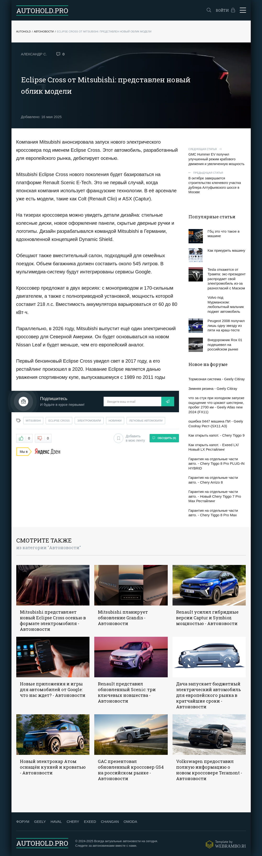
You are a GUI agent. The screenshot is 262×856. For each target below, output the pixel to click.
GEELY (40, 821)
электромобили (89, 420)
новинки (115, 420)
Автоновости (44, 31)
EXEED (90, 821)
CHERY (73, 821)
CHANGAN (110, 821)
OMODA (130, 821)
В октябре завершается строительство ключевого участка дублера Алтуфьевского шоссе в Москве (217, 182)
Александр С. (34, 54)
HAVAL (56, 821)
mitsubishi (33, 420)
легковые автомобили (146, 420)
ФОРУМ (22, 821)
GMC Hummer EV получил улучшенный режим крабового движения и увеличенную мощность (217, 156)
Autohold (23, 31)
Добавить (129, 438)
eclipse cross (59, 420)
